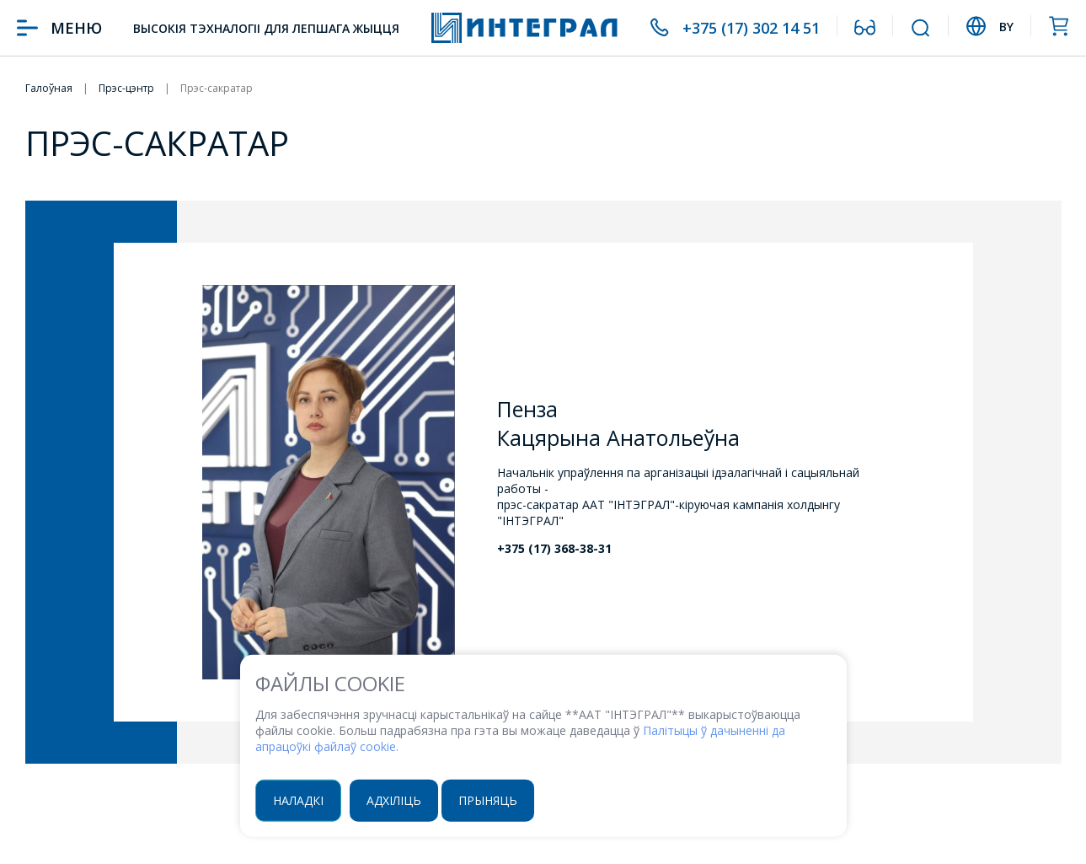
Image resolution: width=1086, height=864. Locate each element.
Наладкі (298, 800)
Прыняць (487, 800)
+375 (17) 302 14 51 (751, 28)
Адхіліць (393, 800)
